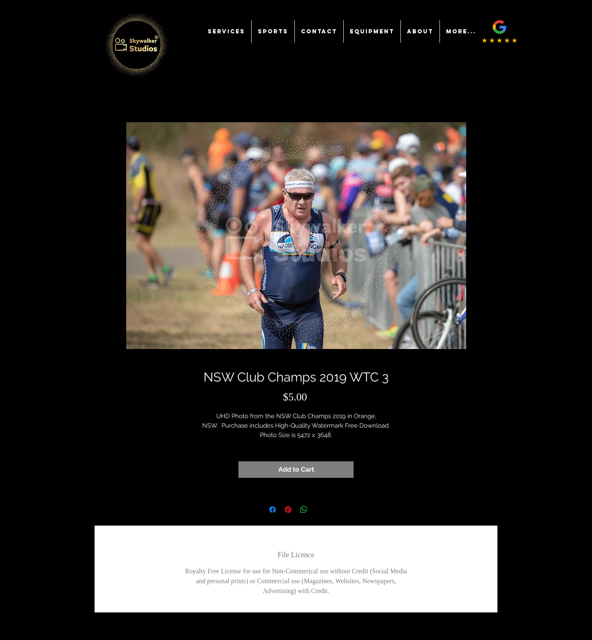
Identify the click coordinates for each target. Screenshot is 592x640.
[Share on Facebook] (273, 509)
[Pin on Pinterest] (288, 509)
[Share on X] (319, 509)
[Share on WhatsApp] (304, 509)
